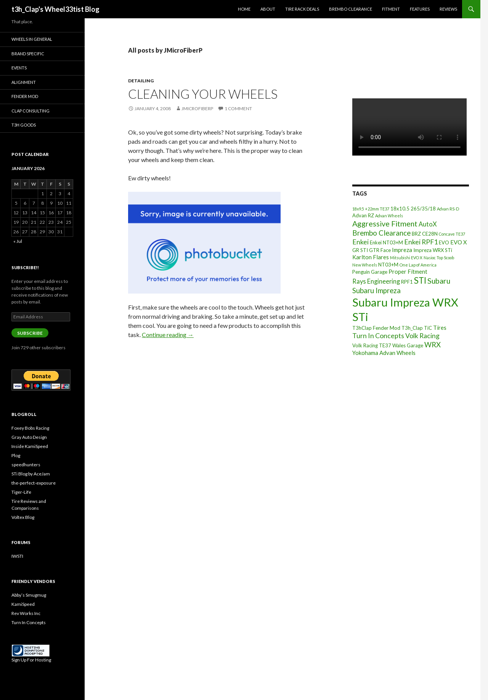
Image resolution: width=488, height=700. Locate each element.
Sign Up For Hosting (31, 660)
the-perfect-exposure (33, 483)
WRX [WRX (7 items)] (432, 344)
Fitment (391, 8)
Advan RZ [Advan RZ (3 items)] (363, 215)
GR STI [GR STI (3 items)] (360, 250)
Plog (15, 455)
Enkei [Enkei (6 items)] (360, 242)
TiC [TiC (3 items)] (428, 328)
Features (420, 8)
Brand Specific (27, 53)
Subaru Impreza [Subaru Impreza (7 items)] (376, 290)
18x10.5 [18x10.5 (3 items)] (399, 209)
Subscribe (30, 333)
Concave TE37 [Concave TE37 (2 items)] (452, 233)
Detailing (141, 80)
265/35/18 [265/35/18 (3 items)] (423, 209)
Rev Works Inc (25, 613)
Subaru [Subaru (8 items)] (438, 280)
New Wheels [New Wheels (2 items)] (364, 264)
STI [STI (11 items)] (420, 280)
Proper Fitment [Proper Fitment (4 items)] (407, 271)
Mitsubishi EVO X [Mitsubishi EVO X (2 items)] (406, 257)
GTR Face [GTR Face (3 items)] (380, 250)
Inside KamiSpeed (29, 446)
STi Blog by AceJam (30, 474)
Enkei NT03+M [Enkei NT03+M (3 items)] (386, 242)
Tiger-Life (21, 492)
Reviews (448, 8)
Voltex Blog (22, 517)
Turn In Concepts (28, 622)
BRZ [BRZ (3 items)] (416, 234)
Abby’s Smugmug (28, 595)
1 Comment (238, 108)
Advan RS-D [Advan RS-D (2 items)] (448, 208)
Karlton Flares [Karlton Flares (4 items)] (370, 257)
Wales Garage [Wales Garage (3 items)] (407, 345)
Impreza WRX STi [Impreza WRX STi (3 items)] (432, 250)
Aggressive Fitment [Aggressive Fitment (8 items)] (384, 223)
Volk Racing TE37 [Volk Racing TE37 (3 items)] (371, 345)
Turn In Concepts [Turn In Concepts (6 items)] (378, 335)
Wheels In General (31, 39)
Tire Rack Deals (302, 8)
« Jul (17, 241)
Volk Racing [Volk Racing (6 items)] (422, 335)
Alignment (23, 82)
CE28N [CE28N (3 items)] (430, 234)
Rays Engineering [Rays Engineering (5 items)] (376, 281)
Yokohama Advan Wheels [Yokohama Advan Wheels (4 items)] (384, 352)
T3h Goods (23, 124)
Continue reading (168, 334)
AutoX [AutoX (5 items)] (428, 224)
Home (244, 8)
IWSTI (17, 556)
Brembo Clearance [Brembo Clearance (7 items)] (381, 233)
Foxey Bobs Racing (30, 428)
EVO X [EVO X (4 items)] (458, 242)
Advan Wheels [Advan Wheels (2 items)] (389, 215)
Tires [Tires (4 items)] (439, 327)
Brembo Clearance (350, 8)
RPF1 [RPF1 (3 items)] (407, 282)
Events (19, 67)
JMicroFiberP (197, 108)
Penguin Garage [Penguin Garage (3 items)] (369, 272)
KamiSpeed (23, 604)
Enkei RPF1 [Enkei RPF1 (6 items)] (421, 242)
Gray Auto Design (29, 437)
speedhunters (25, 464)
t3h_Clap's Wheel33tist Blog (55, 9)
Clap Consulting (30, 110)
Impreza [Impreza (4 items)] (402, 249)
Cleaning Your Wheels (203, 93)
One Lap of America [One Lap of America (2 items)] (418, 264)
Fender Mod (24, 96)
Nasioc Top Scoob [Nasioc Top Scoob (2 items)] (439, 257)
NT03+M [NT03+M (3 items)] (388, 265)
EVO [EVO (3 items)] (444, 242)
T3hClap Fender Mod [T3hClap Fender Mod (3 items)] (376, 328)
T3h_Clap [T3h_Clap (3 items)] (412, 328)
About (267, 8)
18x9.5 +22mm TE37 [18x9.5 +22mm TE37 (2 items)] (370, 208)
